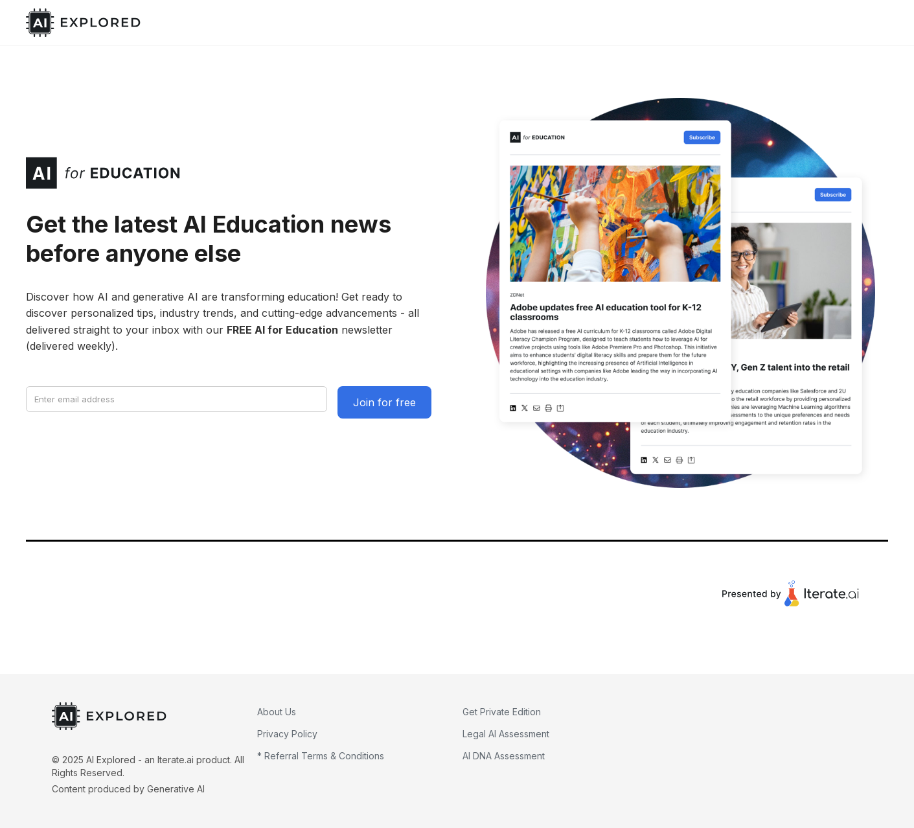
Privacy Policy (287, 733)
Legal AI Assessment (506, 733)
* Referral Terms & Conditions (320, 755)
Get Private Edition (502, 711)
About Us (276, 711)
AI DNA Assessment (504, 755)
